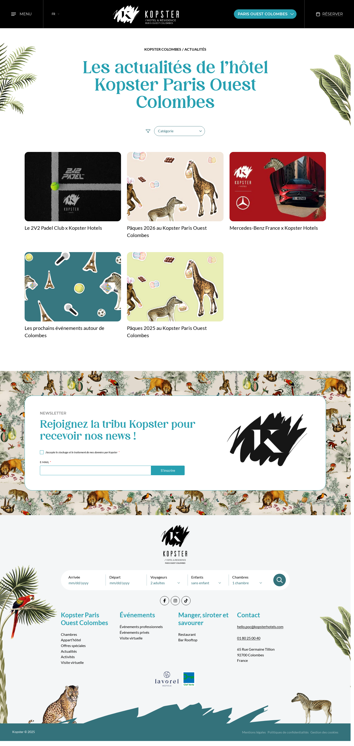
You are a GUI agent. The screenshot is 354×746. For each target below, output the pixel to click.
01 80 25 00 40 (248, 638)
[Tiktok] (186, 600)
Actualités (69, 651)
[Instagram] (175, 600)
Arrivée (74, 577)
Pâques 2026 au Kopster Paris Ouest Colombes (167, 231)
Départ (115, 577)
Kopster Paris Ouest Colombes (84, 618)
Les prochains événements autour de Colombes (64, 332)
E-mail (45, 462)
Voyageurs (158, 577)
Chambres (240, 577)
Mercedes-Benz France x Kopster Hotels (274, 228)
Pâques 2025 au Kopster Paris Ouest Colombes (167, 332)
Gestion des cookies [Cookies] (324, 732)
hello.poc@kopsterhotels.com (260, 626)
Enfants (197, 577)
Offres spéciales (73, 645)
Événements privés (134, 632)
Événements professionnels (141, 626)
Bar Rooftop (187, 640)
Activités (68, 657)
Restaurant (187, 634)
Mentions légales (254, 732)
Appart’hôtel (71, 640)
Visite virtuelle (72, 662)
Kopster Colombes (162, 49)
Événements (137, 615)
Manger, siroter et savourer (203, 618)
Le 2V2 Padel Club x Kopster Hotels (63, 228)
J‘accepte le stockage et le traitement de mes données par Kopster (82, 452)
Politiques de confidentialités (288, 732)
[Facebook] (164, 600)
